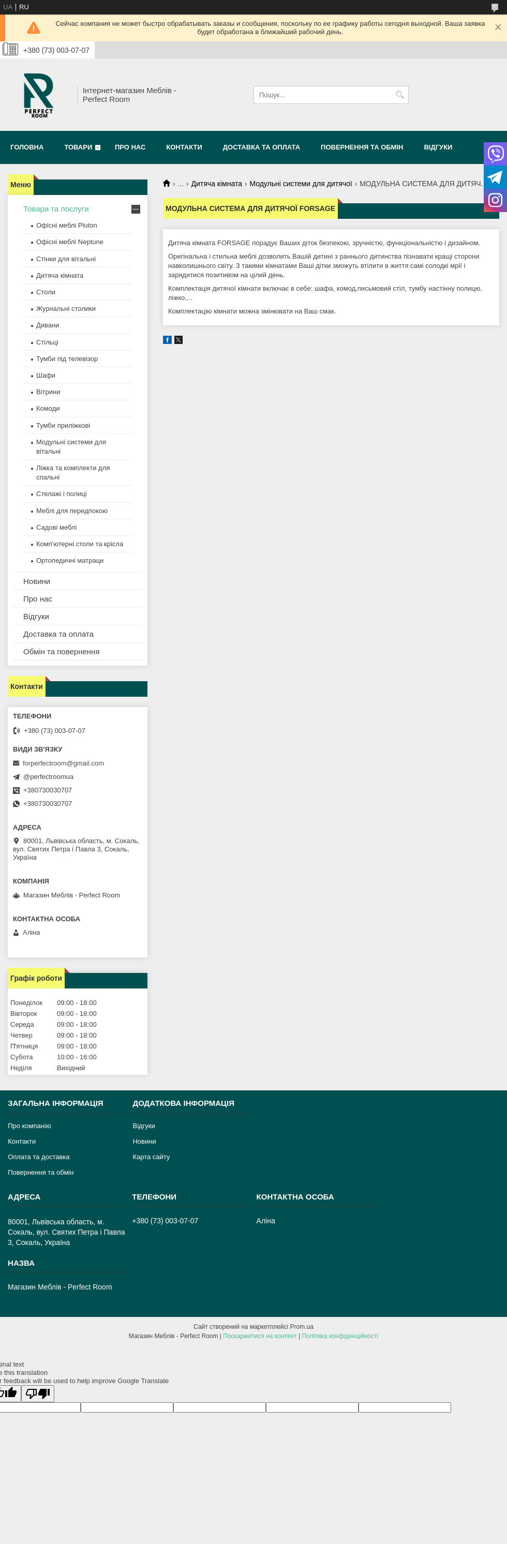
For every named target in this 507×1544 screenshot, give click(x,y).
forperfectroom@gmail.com (63, 763)
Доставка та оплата (261, 147)
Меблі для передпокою (72, 511)
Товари (78, 147)
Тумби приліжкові (63, 425)
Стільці (47, 342)
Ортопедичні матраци (69, 560)
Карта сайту (151, 1157)
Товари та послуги (56, 208)
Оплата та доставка (38, 1157)
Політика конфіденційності (340, 1336)
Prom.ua (302, 1326)
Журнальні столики (66, 308)
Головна (26, 147)
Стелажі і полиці (61, 494)
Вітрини (48, 392)
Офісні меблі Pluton (66, 225)
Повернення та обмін (362, 147)
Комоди (48, 408)
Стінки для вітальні (66, 259)
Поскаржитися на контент (259, 1336)
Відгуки (438, 147)
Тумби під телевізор (67, 359)
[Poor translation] (37, 1393)
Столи (45, 292)
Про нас (130, 147)
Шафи (45, 375)
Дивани (47, 325)
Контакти (184, 147)
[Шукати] (400, 95)
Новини (36, 581)
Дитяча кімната (216, 183)
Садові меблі (56, 527)
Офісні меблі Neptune (69, 242)
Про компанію (29, 1126)
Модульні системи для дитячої (300, 183)
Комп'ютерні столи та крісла (79, 544)
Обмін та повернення (61, 651)
